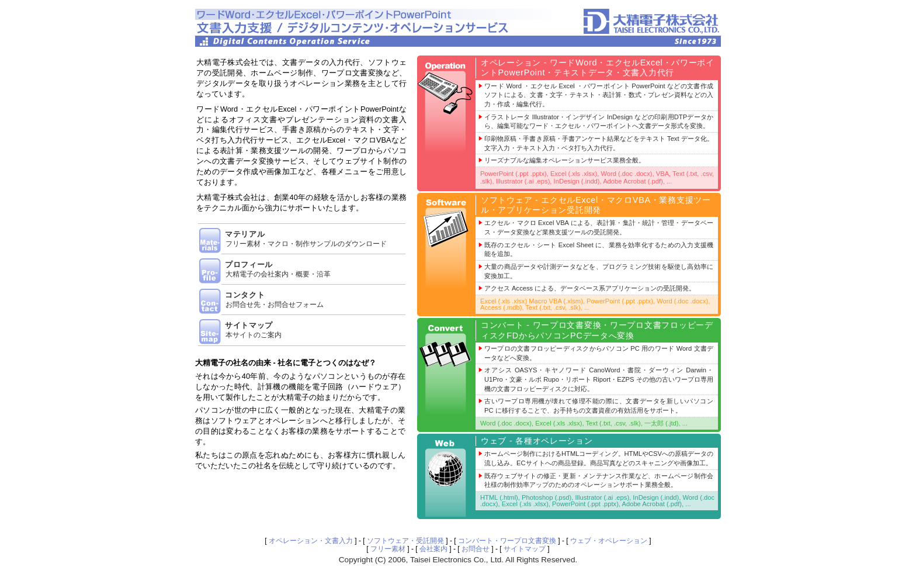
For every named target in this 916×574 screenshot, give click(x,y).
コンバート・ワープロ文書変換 (507, 541)
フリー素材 (387, 549)
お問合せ (476, 549)
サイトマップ (525, 549)
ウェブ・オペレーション (608, 541)
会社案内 (433, 549)
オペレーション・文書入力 (311, 541)
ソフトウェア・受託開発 (405, 541)
